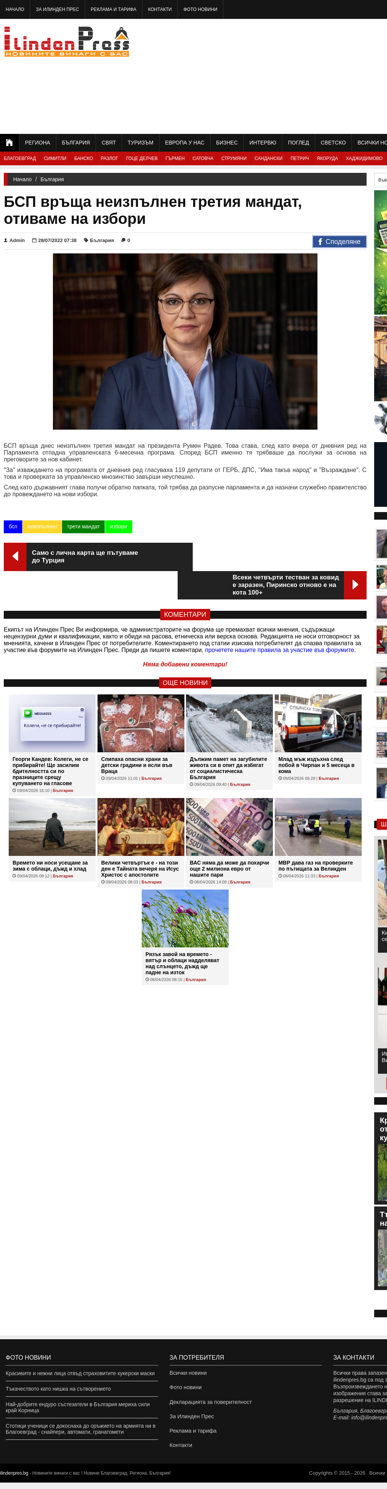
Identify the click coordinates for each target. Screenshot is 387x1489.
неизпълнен (42, 526)
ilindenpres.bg (14, 1479)
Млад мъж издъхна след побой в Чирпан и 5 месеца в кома (317, 737)
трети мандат (83, 526)
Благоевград (20, 158)
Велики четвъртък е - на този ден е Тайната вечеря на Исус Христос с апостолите (140, 840)
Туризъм (140, 143)
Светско (333, 143)
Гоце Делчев (142, 158)
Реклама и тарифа (113, 9)
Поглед (298, 143)
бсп (13, 526)
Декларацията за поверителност (209, 1404)
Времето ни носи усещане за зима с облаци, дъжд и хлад (50, 837)
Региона (37, 143)
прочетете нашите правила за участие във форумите (279, 621)
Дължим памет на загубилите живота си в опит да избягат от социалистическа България (228, 740)
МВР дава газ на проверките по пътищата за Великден (316, 837)
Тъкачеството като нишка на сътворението (58, 1389)
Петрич (300, 158)
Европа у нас (184, 143)
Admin (14, 240)
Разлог (109, 158)
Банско (83, 158)
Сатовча (203, 158)
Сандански (269, 158)
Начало (15, 9)
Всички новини (188, 1373)
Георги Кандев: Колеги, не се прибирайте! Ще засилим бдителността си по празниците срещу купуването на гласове (50, 743)
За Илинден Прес (57, 9)
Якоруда (327, 158)
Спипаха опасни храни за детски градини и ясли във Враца (136, 737)
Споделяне (340, 242)
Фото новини (200, 9)
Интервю (262, 143)
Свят (109, 143)
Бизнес (227, 143)
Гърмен (175, 158)
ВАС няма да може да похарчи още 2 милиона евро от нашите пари (229, 840)
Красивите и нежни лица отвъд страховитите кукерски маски (80, 1373)
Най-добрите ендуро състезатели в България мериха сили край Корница (78, 1407)
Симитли (55, 158)
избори (118, 526)
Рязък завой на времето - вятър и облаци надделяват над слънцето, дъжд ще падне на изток (182, 935)
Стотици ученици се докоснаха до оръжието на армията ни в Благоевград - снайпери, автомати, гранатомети (80, 1429)
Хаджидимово (364, 158)
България (76, 143)
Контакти (160, 9)
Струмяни (234, 158)
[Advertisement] (303, 76)
